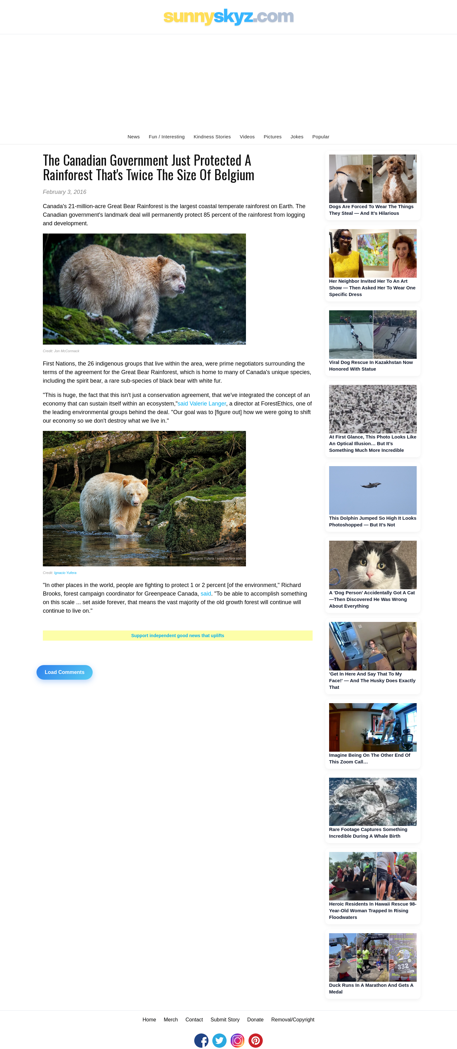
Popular (320, 136)
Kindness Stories (212, 136)
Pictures (273, 136)
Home (149, 1019)
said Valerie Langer (202, 403)
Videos (247, 136)
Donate (255, 1019)
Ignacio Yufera (65, 573)
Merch (171, 1019)
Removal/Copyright (293, 1019)
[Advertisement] (228, 81)
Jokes (297, 136)
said (206, 593)
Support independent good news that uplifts (177, 635)
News (134, 136)
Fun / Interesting (167, 136)
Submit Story (225, 1019)
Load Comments (64, 672)
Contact (194, 1019)
